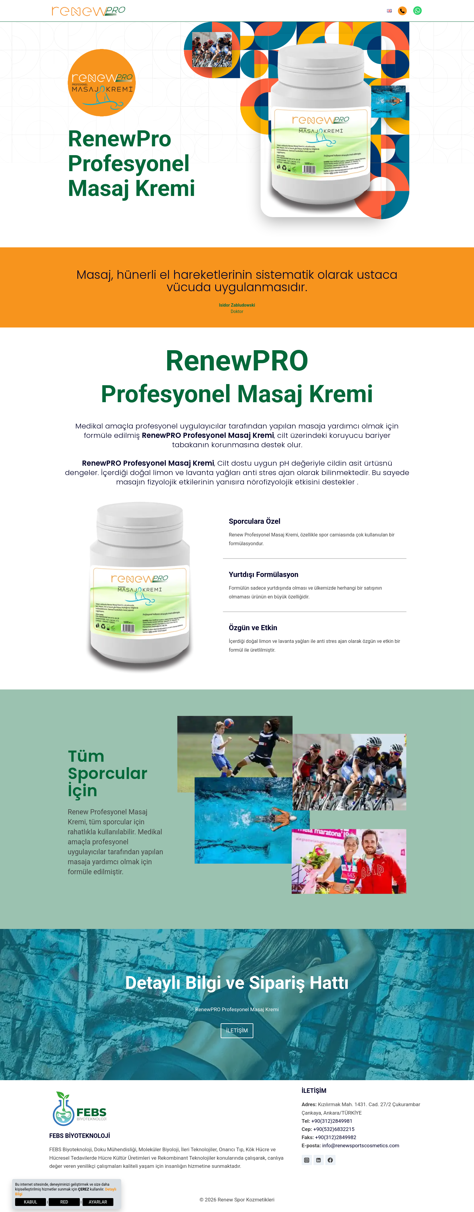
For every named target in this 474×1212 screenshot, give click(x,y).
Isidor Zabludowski (237, 305)
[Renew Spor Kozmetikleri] (88, 10)
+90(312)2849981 (331, 1121)
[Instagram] (307, 1160)
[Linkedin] (318, 1160)
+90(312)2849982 (335, 1137)
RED (64, 1202)
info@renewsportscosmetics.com (360, 1145)
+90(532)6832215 (333, 1129)
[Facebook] (330, 1160)
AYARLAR (98, 1202)
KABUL (30, 1202)
